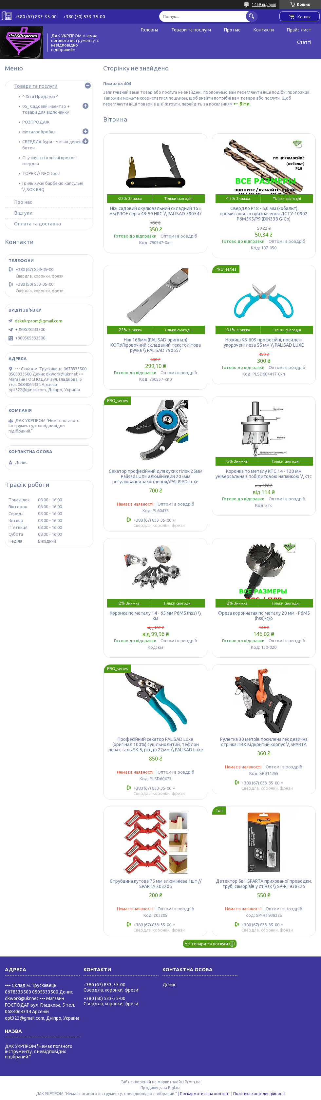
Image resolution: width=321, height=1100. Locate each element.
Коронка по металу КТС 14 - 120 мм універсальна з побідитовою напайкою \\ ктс (264, 474)
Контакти (264, 29)
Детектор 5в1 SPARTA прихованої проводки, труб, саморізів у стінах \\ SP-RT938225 (264, 883)
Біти (244, 103)
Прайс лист (299, 29)
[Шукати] (251, 16)
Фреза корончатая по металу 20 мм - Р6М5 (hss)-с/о (264, 615)
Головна (149, 29)
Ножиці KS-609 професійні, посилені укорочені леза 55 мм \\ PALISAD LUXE (264, 342)
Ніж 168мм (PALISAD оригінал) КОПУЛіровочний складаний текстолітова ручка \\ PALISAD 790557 (155, 345)
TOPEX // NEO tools (41, 173)
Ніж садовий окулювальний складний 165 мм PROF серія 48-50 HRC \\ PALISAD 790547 (155, 211)
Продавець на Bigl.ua (160, 1088)
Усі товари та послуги (206, 943)
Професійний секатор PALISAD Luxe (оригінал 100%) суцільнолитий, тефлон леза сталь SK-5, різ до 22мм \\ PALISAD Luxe (155, 744)
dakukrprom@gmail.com (38, 320)
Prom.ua (192, 1082)
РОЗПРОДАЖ (35, 122)
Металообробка (39, 131)
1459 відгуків (264, 4)
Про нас (232, 29)
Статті (304, 42)
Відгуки (23, 213)
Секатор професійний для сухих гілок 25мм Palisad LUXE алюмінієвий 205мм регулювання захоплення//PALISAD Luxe (155, 476)
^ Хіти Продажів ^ (40, 96)
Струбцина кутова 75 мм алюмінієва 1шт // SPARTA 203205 (155, 883)
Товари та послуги (191, 29)
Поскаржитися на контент (205, 1093)
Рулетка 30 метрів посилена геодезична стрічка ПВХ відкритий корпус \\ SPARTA (264, 742)
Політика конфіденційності (259, 1093)
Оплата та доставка (37, 223)
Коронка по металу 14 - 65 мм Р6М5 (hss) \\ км (155, 615)
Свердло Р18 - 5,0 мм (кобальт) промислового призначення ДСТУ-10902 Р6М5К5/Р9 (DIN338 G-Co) (264, 214)
